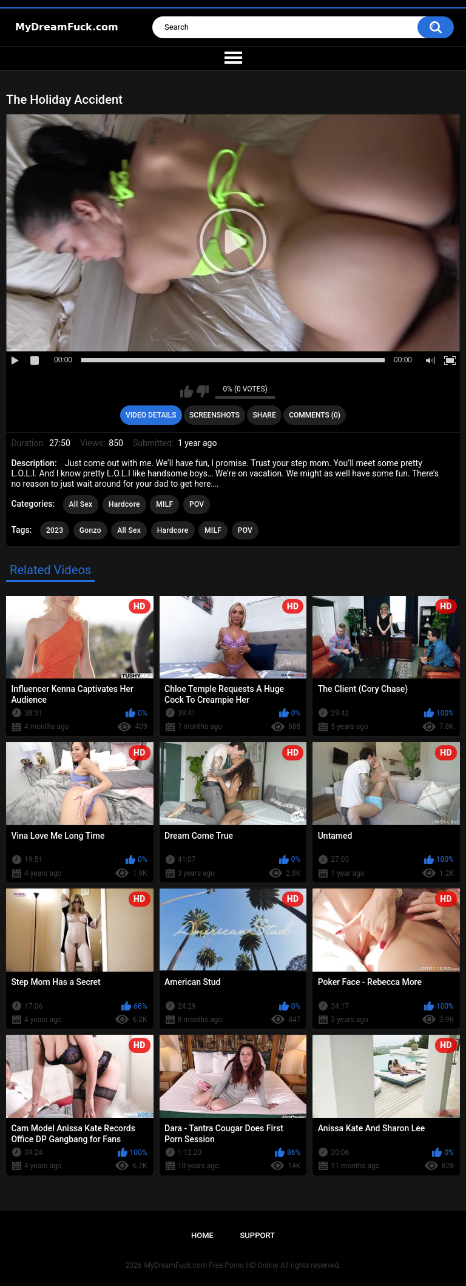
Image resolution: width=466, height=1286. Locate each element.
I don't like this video (202, 391)
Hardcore (124, 504)
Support (257, 1235)
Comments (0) (314, 415)
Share (264, 415)
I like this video (186, 391)
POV (196, 504)
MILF (164, 504)
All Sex (81, 504)
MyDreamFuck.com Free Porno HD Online (211, 1265)
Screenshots (214, 415)
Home (202, 1235)
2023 (54, 530)
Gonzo (90, 530)
